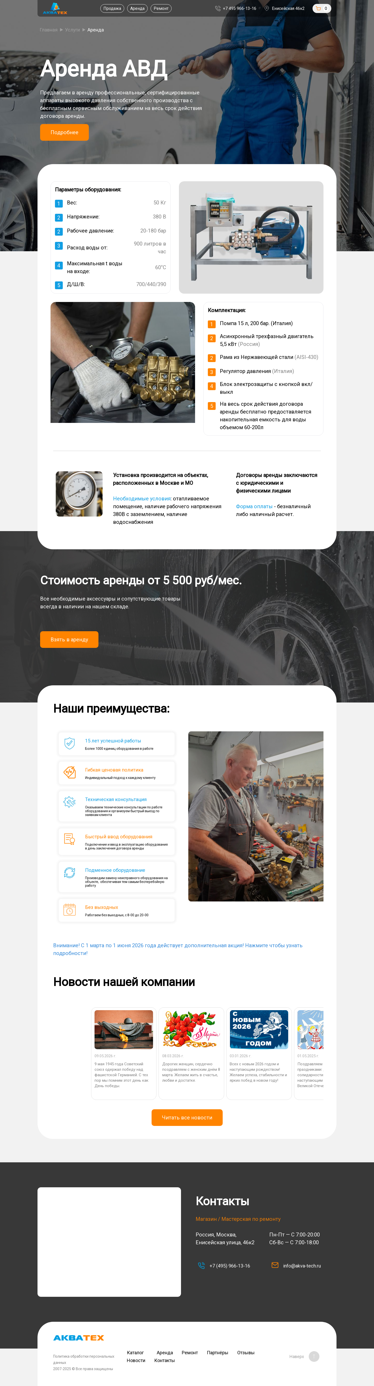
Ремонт (161, 8)
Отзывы (246, 1352)
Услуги (72, 30)
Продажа (112, 8)
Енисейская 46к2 (288, 8)
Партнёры (217, 1352)
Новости (136, 1360)
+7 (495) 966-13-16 (226, 1266)
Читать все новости (187, 1117)
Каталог (137, 1352)
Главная (49, 30)
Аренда (137, 8)
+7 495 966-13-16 (239, 8)
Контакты (164, 1360)
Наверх (301, 1357)
